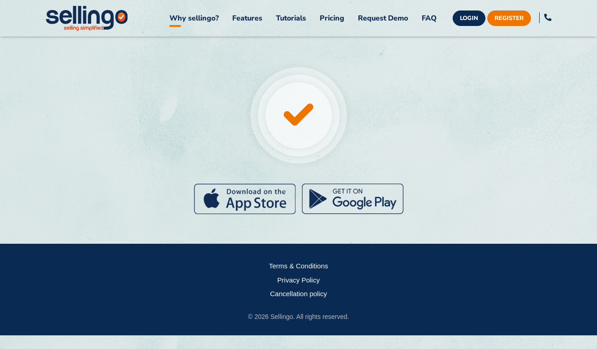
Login (469, 18)
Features (247, 18)
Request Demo (383, 18)
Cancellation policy (298, 294)
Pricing (332, 18)
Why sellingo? (194, 18)
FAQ (429, 18)
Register (509, 18)
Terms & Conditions (298, 266)
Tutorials (291, 18)
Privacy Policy (298, 280)
